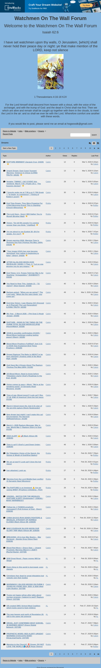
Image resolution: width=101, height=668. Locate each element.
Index (20, 131)
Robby (95, 205)
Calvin (95, 164)
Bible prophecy (30, 131)
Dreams (41, 131)
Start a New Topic (9, 148)
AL (97, 561)
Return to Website (9, 131)
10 (90, 148)
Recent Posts (8, 134)
